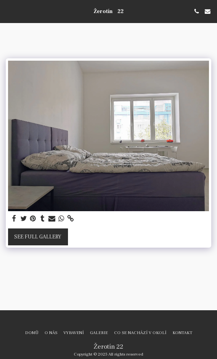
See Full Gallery (37, 236)
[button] (8, 11)
